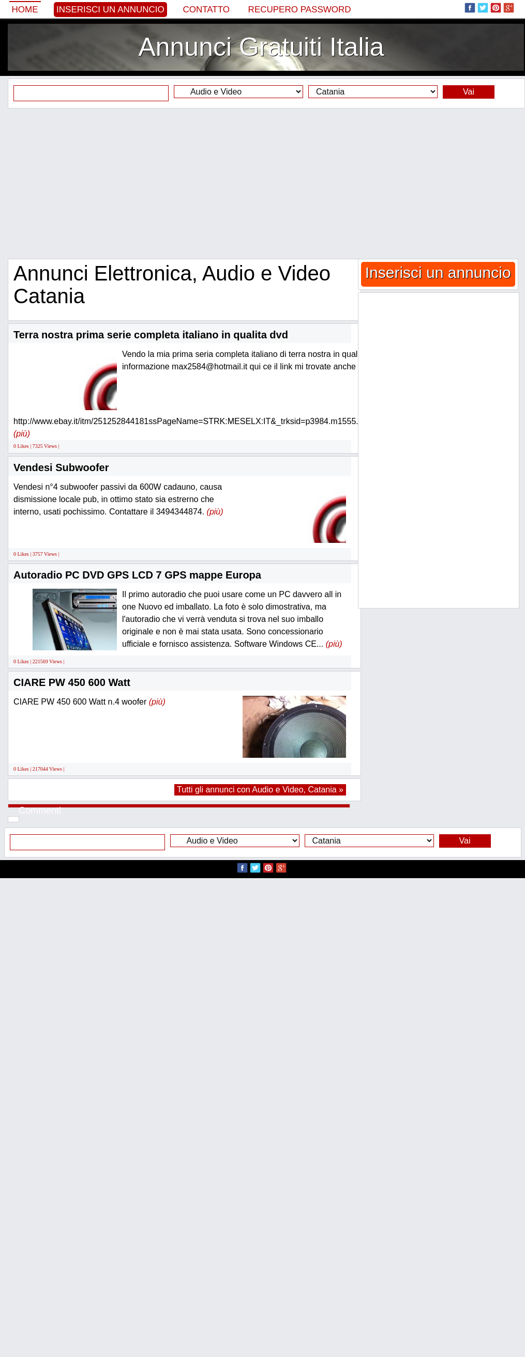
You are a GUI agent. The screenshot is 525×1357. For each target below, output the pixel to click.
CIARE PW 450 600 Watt (71, 682)
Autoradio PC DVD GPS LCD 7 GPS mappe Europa (137, 575)
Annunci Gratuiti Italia (261, 47)
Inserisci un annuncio (110, 9)
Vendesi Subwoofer (61, 467)
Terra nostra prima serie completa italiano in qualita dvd (150, 334)
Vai (468, 91)
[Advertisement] (262, 183)
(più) (21, 433)
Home (25, 9)
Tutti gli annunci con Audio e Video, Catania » (260, 789)
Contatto (206, 9)
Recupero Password (299, 9)
